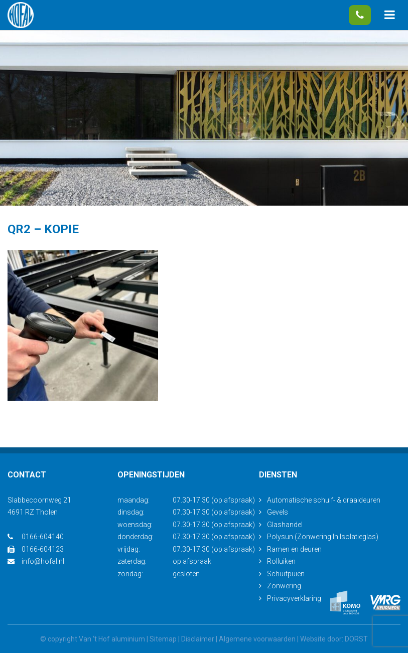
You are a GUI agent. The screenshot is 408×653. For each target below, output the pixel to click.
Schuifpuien (286, 574)
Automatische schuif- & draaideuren (323, 500)
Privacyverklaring (294, 598)
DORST (356, 639)
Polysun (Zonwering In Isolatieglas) (322, 537)
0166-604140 (360, 15)
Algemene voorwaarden (257, 639)
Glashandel (285, 525)
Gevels (277, 512)
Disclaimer (197, 639)
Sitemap (163, 639)
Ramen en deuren (294, 549)
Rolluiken (281, 561)
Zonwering (284, 586)
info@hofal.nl (36, 561)
